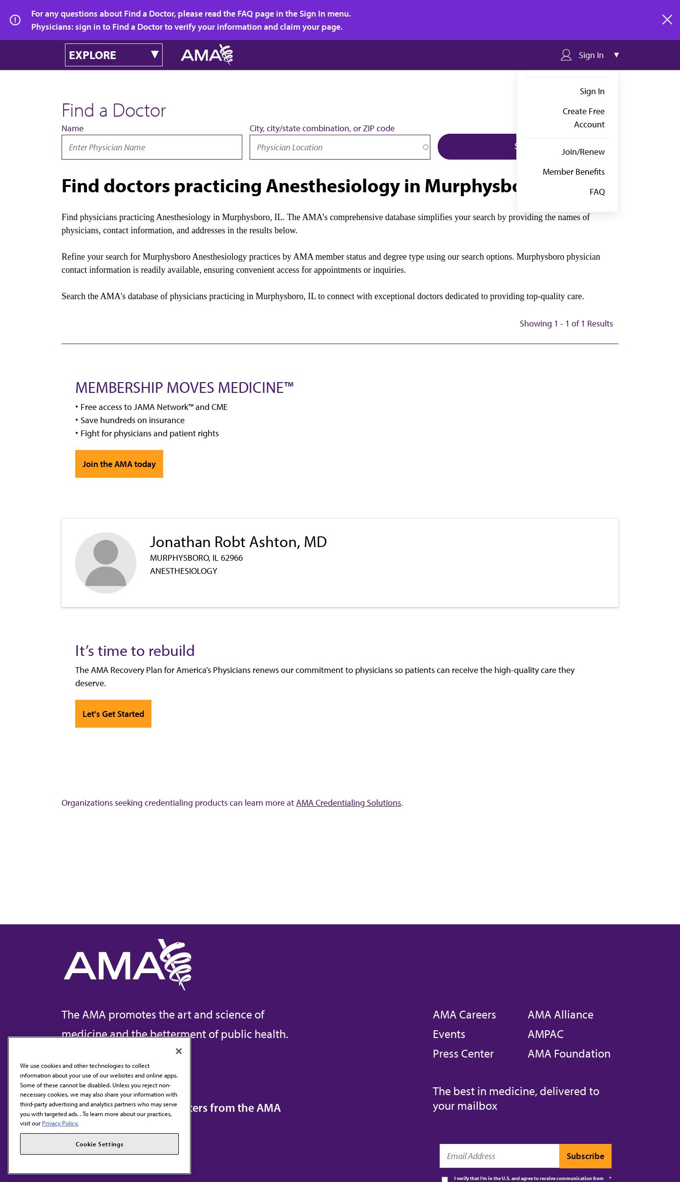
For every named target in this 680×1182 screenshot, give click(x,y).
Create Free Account (584, 117)
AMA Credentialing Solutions (348, 802)
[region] (99, 1105)
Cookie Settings (100, 1144)
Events (449, 1033)
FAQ (597, 191)
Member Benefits (574, 171)
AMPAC (546, 1033)
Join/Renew (583, 151)
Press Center (463, 1053)
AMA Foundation (569, 1053)
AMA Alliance (561, 1014)
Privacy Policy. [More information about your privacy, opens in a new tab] (60, 1123)
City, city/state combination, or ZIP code (322, 128)
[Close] (179, 1051)
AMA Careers (464, 1014)
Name (73, 128)
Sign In (592, 91)
